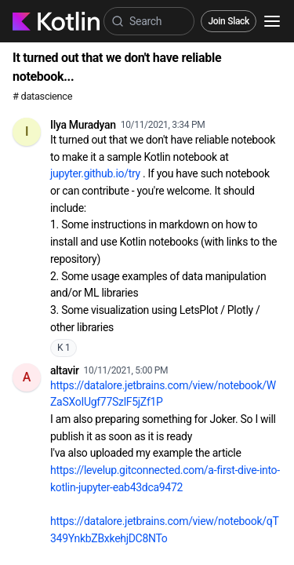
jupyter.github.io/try (95, 173)
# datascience (42, 96)
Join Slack (228, 21)
